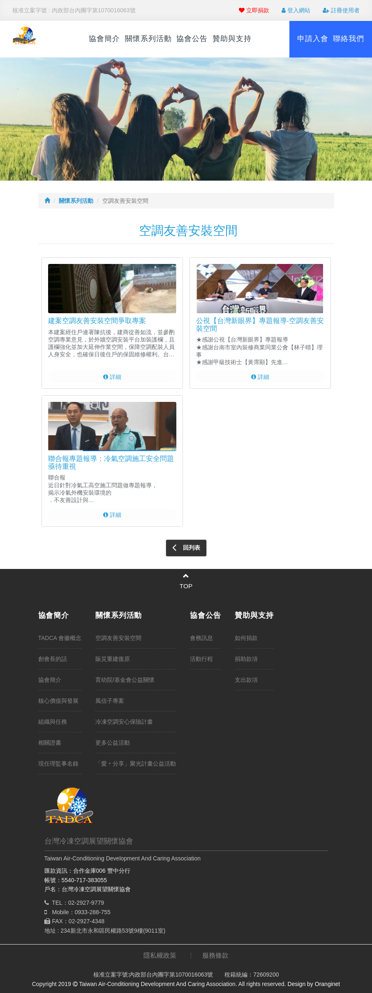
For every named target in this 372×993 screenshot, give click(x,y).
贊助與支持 (232, 38)
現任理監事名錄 (58, 763)
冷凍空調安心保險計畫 (124, 721)
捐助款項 (246, 659)
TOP (186, 585)
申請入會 (312, 38)
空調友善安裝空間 (118, 638)
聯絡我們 (348, 38)
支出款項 (246, 680)
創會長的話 (52, 659)
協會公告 (192, 38)
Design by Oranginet (314, 984)
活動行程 (201, 659)
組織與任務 (52, 721)
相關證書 (49, 742)
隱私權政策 (159, 955)
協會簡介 (104, 38)
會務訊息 (201, 638)
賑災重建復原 (112, 659)
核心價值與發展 (58, 700)
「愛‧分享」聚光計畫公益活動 (135, 763)
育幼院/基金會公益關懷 (125, 680)
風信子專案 (109, 700)
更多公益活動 (112, 742)
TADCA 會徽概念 (60, 638)
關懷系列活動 (148, 38)
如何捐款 (246, 638)
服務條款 (215, 955)
